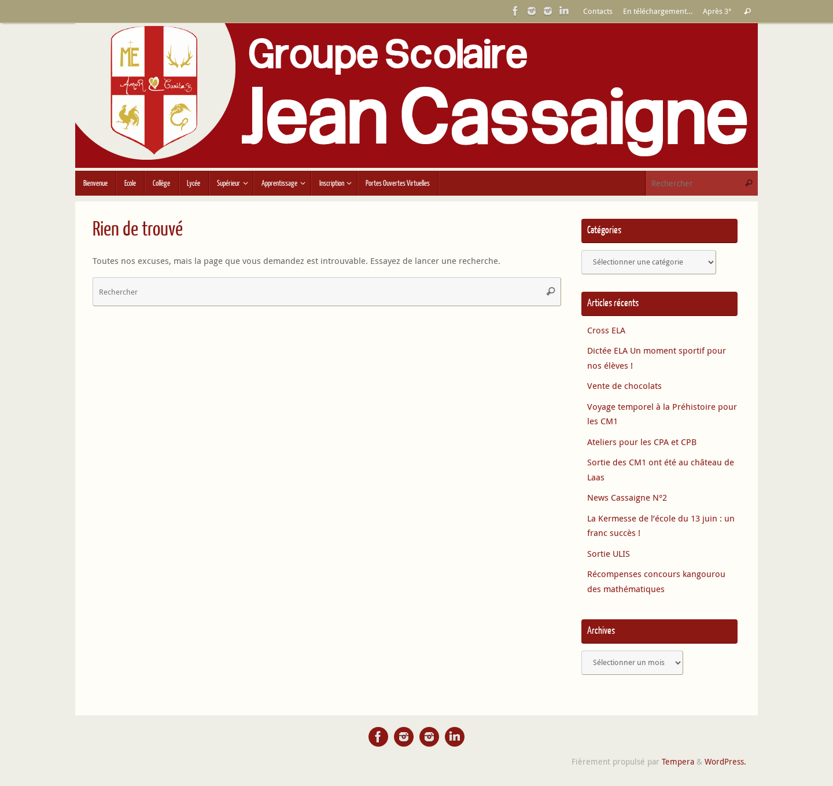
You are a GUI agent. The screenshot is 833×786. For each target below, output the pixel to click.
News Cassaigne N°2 (627, 497)
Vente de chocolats (624, 385)
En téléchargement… (657, 11)
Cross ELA (606, 330)
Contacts (598, 11)
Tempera (678, 761)
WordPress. (725, 761)
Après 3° (717, 11)
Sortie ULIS (608, 553)
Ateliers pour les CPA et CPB (641, 441)
